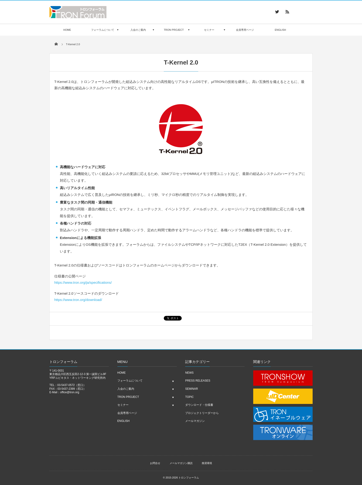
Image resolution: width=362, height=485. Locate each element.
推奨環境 (207, 463)
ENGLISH (280, 29)
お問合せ (155, 463)
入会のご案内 (138, 29)
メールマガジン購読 (181, 463)
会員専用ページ (245, 29)
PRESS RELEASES (197, 380)
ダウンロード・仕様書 (199, 404)
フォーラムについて (102, 29)
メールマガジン (195, 421)
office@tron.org (69, 392)
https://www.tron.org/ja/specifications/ (83, 282)
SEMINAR (191, 388)
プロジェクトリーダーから (202, 413)
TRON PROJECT (174, 29)
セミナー (209, 29)
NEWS (189, 372)
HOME (67, 29)
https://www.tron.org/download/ (78, 300)
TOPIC (189, 397)
